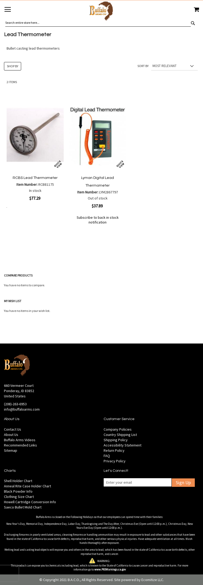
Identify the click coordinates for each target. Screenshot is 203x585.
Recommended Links (20, 445)
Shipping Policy (116, 439)
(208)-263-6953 (15, 404)
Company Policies (118, 429)
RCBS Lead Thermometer (35, 178)
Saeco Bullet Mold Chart (22, 507)
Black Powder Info (18, 491)
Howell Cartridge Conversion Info (30, 502)
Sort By (143, 66)
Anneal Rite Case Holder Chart (27, 486)
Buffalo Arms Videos (19, 439)
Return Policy (114, 450)
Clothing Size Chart (19, 496)
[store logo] (101, 11)
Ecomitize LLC (152, 579)
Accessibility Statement (122, 445)
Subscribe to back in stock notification (98, 220)
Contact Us (12, 429)
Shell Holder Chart (18, 480)
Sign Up (183, 482)
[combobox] (98, 23)
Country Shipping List (120, 434)
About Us (11, 434)
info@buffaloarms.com (22, 409)
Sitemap (10, 450)
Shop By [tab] (12, 66)
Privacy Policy (115, 461)
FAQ (107, 455)
